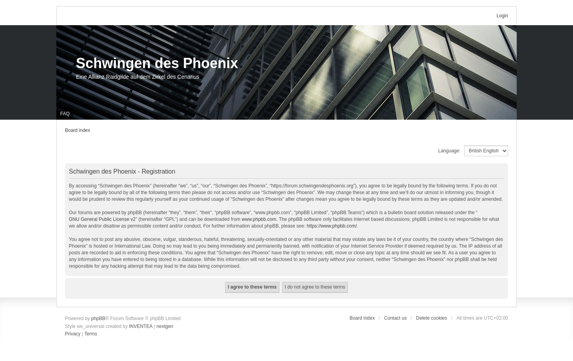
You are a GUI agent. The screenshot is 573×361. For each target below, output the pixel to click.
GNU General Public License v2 (102, 219)
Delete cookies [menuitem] (431, 318)
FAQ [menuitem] (65, 114)
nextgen (165, 326)
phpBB (98, 318)
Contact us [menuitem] (395, 318)
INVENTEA (141, 326)
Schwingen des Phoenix (157, 63)
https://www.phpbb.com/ (332, 226)
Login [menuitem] (502, 16)
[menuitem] (72, 334)
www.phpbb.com (259, 219)
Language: (449, 151)
